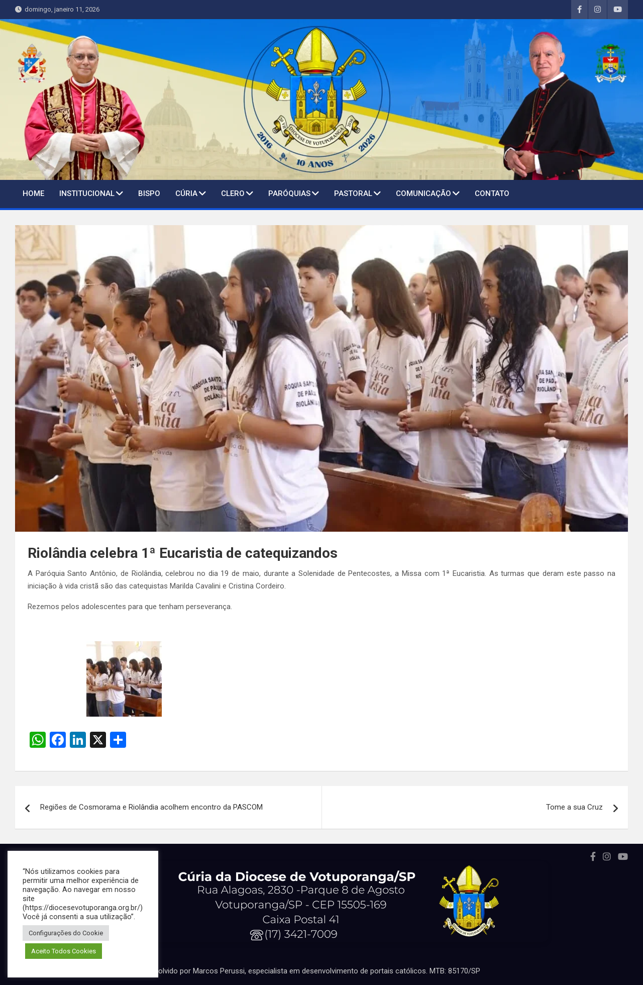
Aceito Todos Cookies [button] (63, 951)
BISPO (149, 193)
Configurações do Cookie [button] (66, 933)
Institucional (87, 193)
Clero (233, 193)
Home (33, 193)
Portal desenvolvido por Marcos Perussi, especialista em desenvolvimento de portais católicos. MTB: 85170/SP (296, 970)
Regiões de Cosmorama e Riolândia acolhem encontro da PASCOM (151, 807)
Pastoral (353, 193)
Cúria (186, 193)
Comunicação (423, 193)
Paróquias (289, 193)
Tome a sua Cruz (574, 807)
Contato (492, 193)
